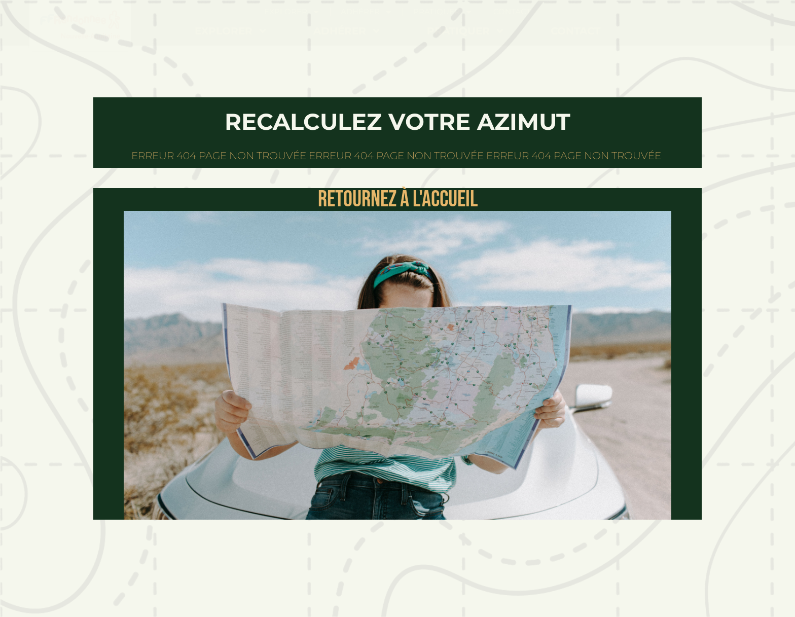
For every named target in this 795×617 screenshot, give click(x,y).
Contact (575, 31)
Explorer (231, 31)
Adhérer (347, 31)
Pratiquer (466, 31)
